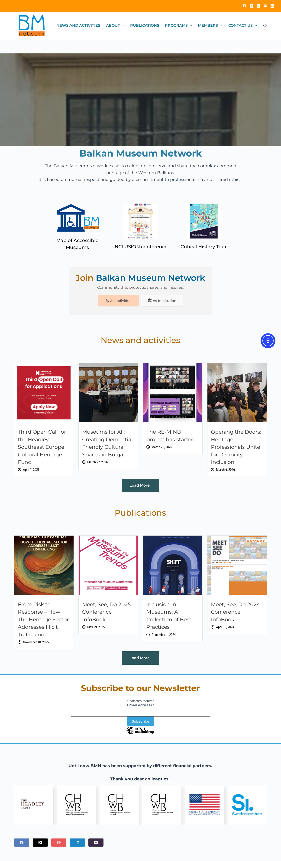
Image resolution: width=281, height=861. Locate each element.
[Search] (265, 25)
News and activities (78, 25)
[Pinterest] (58, 843)
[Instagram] (258, 6)
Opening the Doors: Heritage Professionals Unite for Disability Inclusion (236, 447)
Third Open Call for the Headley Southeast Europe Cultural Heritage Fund (42, 447)
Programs (179, 25)
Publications (144, 25)
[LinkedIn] (272, 6)
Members (211, 25)
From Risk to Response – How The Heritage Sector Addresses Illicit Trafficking (43, 620)
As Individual (117, 300)
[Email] (265, 6)
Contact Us (243, 25)
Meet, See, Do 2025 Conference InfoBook (106, 612)
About (116, 25)
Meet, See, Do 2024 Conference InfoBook (235, 612)
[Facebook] (244, 6)
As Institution (163, 300)
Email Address (140, 706)
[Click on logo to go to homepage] (31, 25)
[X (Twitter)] (251, 6)
